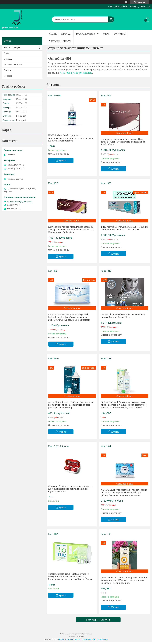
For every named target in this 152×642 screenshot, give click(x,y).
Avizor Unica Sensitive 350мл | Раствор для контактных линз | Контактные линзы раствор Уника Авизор (70, 405)
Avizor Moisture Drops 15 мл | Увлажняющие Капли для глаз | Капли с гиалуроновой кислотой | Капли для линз (124, 580)
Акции (53, 33)
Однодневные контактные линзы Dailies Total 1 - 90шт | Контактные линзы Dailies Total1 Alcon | (123, 142)
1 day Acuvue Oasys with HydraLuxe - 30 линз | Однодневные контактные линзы (124, 228)
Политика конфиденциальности (95, 639)
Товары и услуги (85, 33)
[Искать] (111, 18)
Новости (8, 75)
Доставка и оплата (60, 41)
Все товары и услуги (97, 619)
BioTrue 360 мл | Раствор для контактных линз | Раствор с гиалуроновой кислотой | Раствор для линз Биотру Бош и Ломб (124, 405)
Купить (62, 160)
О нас (106, 33)
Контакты (120, 33)
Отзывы (8, 58)
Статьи (7, 70)
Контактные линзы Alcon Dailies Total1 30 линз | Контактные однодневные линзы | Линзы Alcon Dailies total (71, 229)
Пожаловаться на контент (69, 639)
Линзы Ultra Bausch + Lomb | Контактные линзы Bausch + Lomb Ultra (123, 315)
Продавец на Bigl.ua (76, 636)
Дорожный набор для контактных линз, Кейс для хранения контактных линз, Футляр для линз (70, 489)
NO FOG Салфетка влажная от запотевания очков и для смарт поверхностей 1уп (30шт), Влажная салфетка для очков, (124, 492)
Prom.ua (89, 634)
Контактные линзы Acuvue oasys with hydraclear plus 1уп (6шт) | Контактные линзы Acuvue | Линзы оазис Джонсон (69, 317)
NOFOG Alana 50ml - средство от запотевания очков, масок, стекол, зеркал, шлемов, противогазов (70, 138)
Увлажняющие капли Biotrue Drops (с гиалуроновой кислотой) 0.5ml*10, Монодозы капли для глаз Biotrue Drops (70, 576)
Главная (66, 33)
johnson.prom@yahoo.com (19, 201)
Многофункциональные (77, 72)
